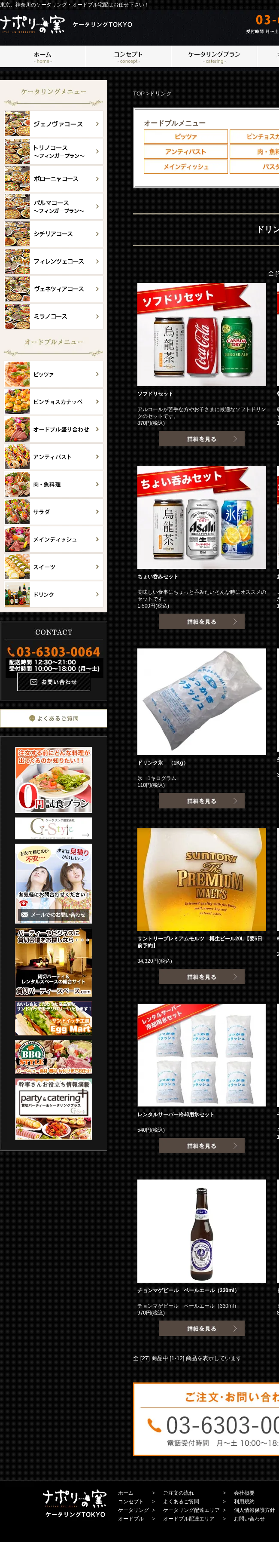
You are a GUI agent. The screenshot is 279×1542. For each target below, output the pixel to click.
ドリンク (160, 93)
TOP (139, 93)
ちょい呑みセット (158, 577)
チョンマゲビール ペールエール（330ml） (188, 1290)
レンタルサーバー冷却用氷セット (176, 1115)
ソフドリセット (155, 394)
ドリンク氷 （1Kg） (162, 763)
